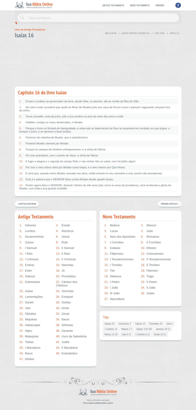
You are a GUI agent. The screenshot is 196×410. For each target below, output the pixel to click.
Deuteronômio (32, 236)
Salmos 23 (140, 323)
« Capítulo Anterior (27, 204)
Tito (109, 270)
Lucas (111, 231)
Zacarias (64, 330)
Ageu (26, 330)
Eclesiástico (66, 353)
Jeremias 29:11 (163, 329)
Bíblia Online (110, 33)
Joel (25, 308)
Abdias (27, 359)
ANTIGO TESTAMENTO (113, 5)
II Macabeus (67, 347)
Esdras (27, 265)
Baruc (26, 353)
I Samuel (28, 248)
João (147, 231)
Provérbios (66, 276)
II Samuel (65, 248)
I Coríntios (114, 242)
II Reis (63, 253)
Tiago (147, 276)
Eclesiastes (30, 282)
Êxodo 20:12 (160, 334)
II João (148, 287)
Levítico (27, 231)
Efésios (148, 248)
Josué (63, 236)
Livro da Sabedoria (71, 336)
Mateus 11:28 (111, 334)
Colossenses (152, 253)
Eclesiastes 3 (125, 323)
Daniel (27, 302)
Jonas (63, 313)
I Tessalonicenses (119, 259)
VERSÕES (160, 5)
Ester (26, 270)
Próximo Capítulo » (170, 204)
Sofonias (64, 325)
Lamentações (31, 296)
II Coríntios (151, 242)
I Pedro (111, 282)
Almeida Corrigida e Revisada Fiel (135, 33)
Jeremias (65, 291)
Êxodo (63, 225)
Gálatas (112, 248)
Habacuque (30, 325)
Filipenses (113, 253)
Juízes (27, 242)
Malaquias (29, 336)
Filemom (149, 270)
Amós (62, 308)
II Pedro (149, 282)
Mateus (112, 225)
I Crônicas (29, 259)
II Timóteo (150, 265)
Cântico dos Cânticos (66, 283)
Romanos (150, 236)
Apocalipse (114, 299)
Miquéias (28, 319)
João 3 (170, 323)
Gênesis (28, 225)
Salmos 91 (110, 323)
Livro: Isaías (160, 33)
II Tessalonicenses (156, 259)
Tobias (27, 342)
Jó (60, 270)
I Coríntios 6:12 (142, 334)
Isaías (26, 291)
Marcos (148, 225)
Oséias (63, 302)
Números (65, 231)
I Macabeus (30, 347)
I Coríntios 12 (111, 329)
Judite (63, 342)
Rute (62, 242)
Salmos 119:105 (144, 329)
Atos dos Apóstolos (119, 236)
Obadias (28, 313)
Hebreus (112, 276)
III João (112, 293)
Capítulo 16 (174, 33)
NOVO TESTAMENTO (139, 5)
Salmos (27, 276)
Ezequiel (64, 296)
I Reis (26, 253)
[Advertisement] (98, 61)
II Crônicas (66, 259)
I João (111, 287)
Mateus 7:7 (127, 329)
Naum (63, 319)
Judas (147, 293)
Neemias (64, 265)
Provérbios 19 (155, 323)
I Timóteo (113, 265)
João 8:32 (126, 334)
